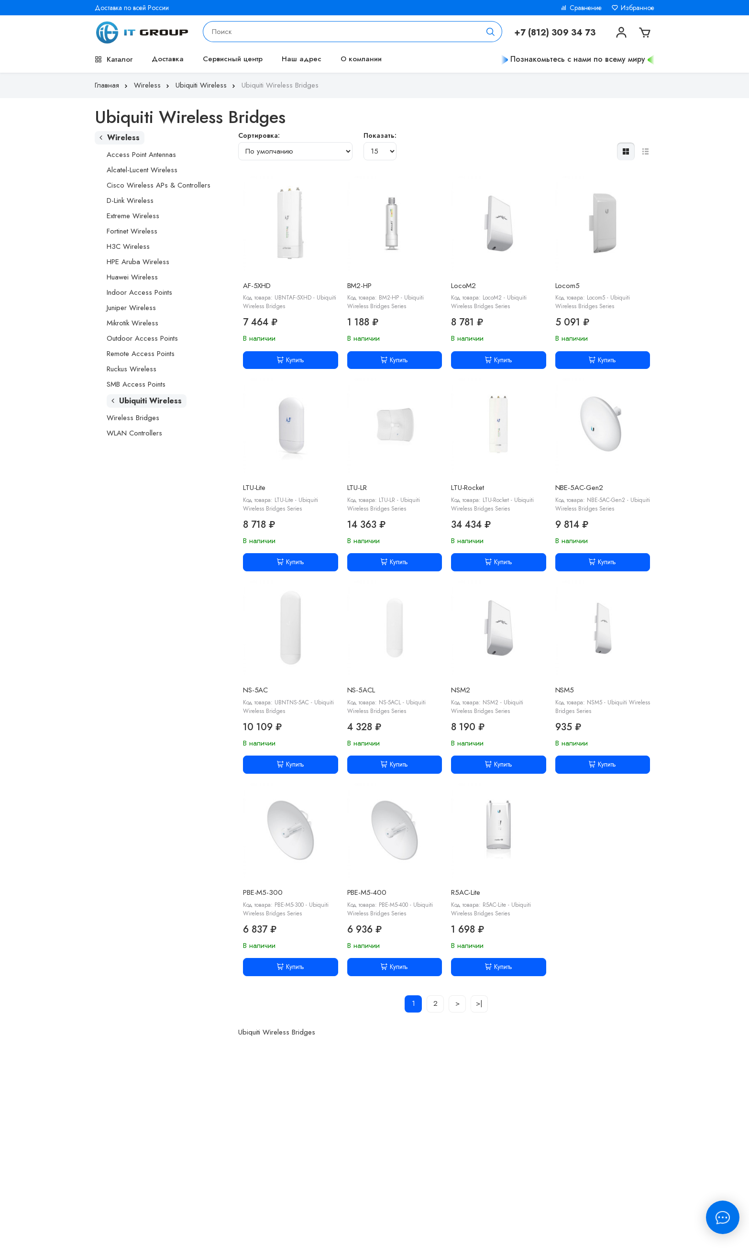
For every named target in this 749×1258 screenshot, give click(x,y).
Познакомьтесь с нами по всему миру (577, 59)
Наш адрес (301, 59)
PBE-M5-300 (263, 892)
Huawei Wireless (132, 277)
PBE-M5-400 (367, 892)
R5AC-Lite (465, 892)
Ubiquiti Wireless (206, 85)
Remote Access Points (141, 353)
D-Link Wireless (130, 200)
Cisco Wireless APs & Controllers (158, 185)
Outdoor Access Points (142, 338)
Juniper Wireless (131, 307)
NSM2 (460, 690)
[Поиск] (490, 31)
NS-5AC (255, 690)
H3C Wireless (128, 246)
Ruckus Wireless (131, 369)
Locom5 (567, 285)
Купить (290, 360)
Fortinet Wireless (132, 231)
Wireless (152, 85)
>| (479, 1003)
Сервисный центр (233, 59)
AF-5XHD (257, 285)
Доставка (168, 59)
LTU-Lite (254, 487)
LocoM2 (463, 285)
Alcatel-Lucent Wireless (142, 170)
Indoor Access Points (139, 292)
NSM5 (564, 690)
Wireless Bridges (133, 417)
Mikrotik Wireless (132, 323)
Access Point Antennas (141, 154)
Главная (112, 85)
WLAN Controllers (134, 433)
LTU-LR (357, 487)
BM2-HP (359, 285)
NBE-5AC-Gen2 (579, 487)
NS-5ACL (361, 690)
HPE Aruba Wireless (138, 261)
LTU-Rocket (467, 487)
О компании (361, 59)
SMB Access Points (136, 384)
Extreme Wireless (133, 216)
